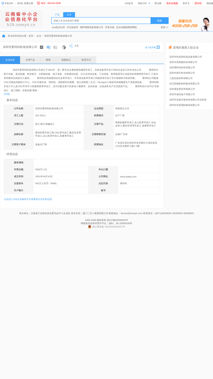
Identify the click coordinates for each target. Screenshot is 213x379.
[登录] (20, 3)
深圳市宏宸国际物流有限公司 (184, 105)
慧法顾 (157, 3)
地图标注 (66, 59)
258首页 (129, 3)
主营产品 (30, 59)
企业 (39, 36)
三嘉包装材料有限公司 (181, 78)
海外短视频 (172, 3)
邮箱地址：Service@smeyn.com (125, 213)
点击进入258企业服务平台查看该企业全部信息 (28, 199)
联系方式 (86, 59)
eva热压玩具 (58, 27)
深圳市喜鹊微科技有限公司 (183, 62)
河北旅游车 (72, 27)
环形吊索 (109, 27)
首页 (31, 36)
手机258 (8, 3)
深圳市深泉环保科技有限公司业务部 (188, 99)
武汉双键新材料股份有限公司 (184, 83)
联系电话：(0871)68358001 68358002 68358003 (168, 213)
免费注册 (28, 3)
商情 (48, 59)
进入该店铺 (150, 47)
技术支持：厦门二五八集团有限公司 (89, 213)
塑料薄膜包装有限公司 (91, 27)
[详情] (7, 94)
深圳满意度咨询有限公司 (182, 89)
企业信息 (10, 59)
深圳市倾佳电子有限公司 (182, 94)
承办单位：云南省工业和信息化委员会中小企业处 (44, 213)
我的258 (142, 3)
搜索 (159, 20)
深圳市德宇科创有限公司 (182, 73)
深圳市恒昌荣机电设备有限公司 (185, 56)
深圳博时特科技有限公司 (182, 67)
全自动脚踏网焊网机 (126, 27)
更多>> (164, 27)
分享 (74, 46)
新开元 (186, 3)
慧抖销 (198, 3)
